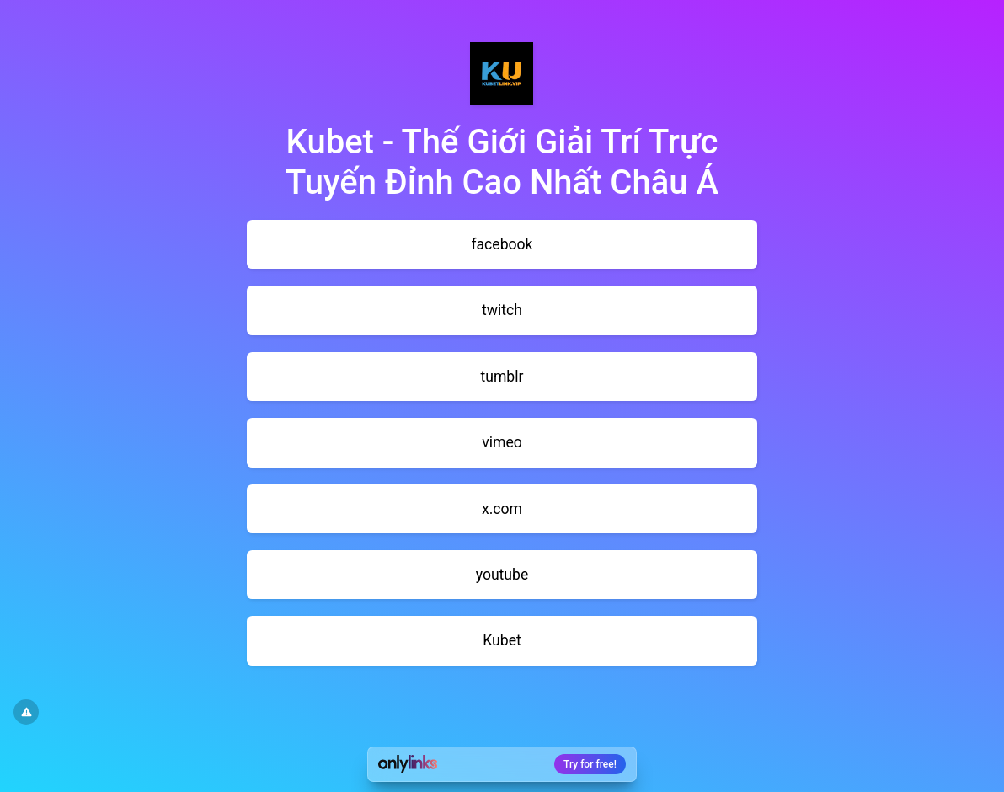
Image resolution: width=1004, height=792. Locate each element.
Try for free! (590, 764)
